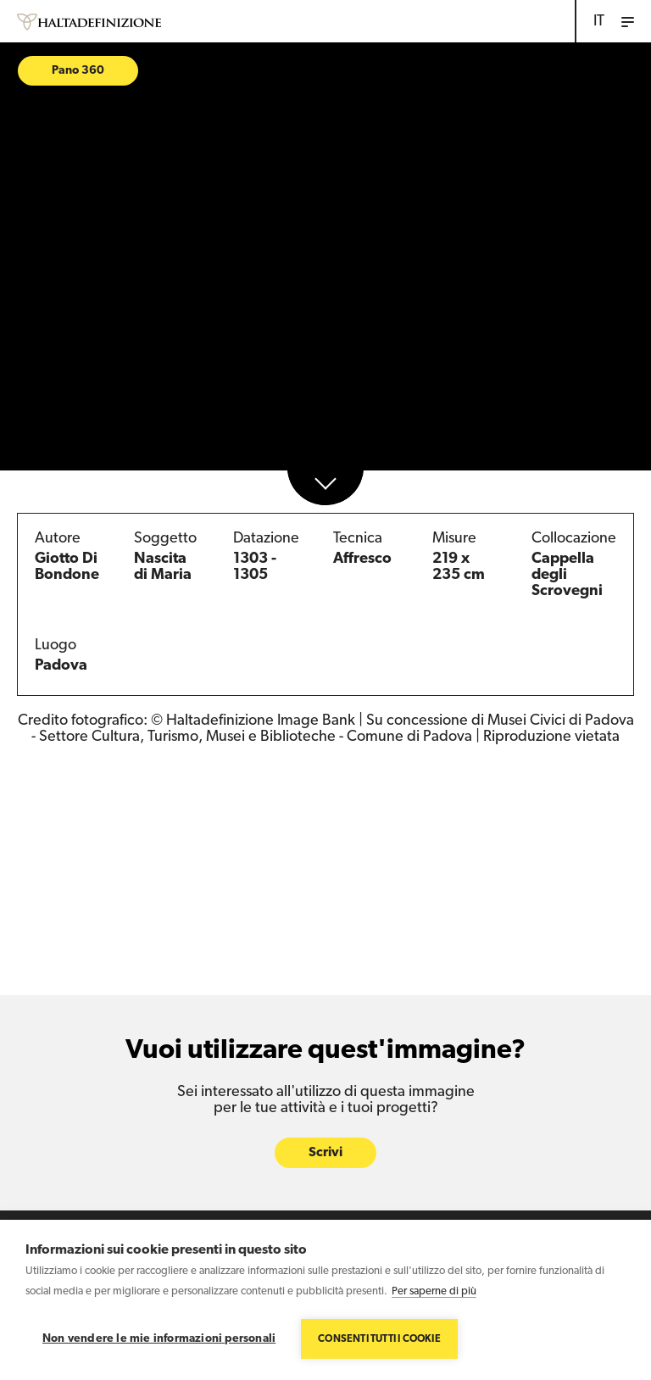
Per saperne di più (434, 1291)
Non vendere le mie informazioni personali (158, 1338)
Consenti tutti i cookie (379, 1339)
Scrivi (325, 1153)
